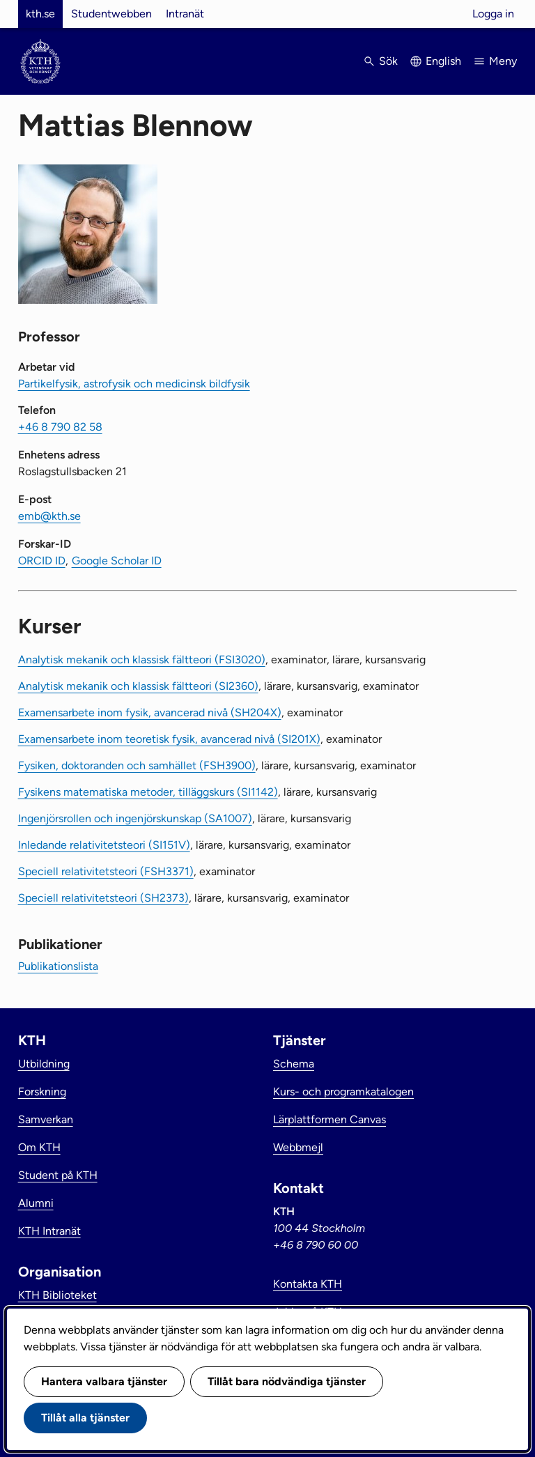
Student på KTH (58, 1175)
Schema (293, 1063)
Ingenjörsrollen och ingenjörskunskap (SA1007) (135, 818)
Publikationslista (58, 966)
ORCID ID (41, 560)
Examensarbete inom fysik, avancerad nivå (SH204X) (149, 712)
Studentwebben (111, 13)
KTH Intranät (49, 1231)
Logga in (493, 13)
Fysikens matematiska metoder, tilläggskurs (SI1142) (148, 792)
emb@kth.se (49, 516)
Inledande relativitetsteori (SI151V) (104, 844)
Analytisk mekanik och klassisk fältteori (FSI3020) (141, 659)
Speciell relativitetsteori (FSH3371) (106, 871)
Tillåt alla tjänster (85, 1417)
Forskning (42, 1091)
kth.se (40, 13)
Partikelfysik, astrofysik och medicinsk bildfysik (134, 383)
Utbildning (44, 1063)
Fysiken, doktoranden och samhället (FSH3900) (137, 765)
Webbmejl (298, 1147)
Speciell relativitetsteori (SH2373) (103, 897)
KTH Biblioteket (57, 1295)
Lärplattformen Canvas (329, 1119)
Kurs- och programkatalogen (343, 1091)
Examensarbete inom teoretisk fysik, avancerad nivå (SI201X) (169, 739)
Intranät (185, 13)
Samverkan (45, 1119)
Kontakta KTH (307, 1283)
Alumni (36, 1203)
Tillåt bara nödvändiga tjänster (287, 1381)
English (443, 61)
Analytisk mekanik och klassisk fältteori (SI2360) (138, 686)
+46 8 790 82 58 (60, 426)
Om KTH (39, 1147)
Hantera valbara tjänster (104, 1381)
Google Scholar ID (117, 560)
